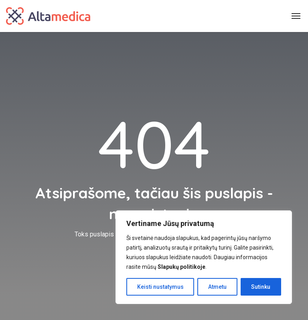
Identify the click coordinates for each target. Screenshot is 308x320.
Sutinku (260, 287)
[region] (204, 257)
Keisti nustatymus (160, 287)
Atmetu (217, 287)
